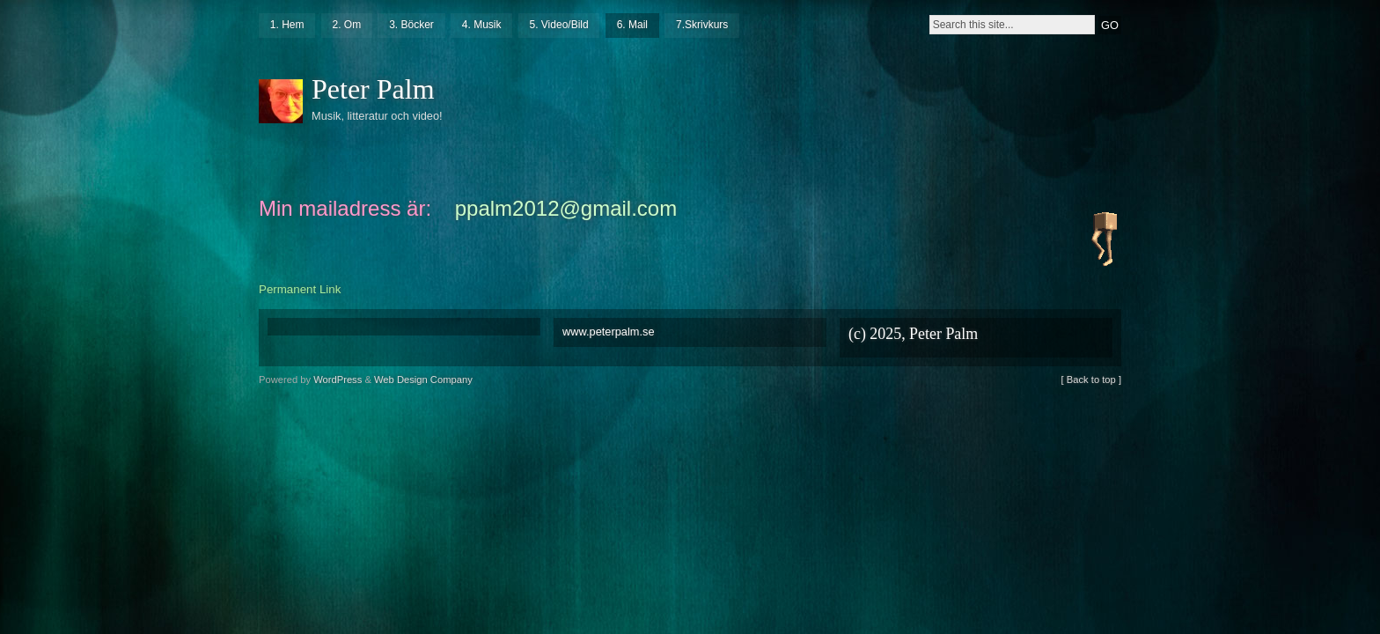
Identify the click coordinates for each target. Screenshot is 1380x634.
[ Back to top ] (1091, 379)
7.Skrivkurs (702, 24)
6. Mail (632, 24)
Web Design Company (423, 379)
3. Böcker (411, 24)
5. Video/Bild (558, 24)
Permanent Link (300, 289)
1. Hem (287, 24)
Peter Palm (373, 89)
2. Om (346, 24)
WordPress (337, 379)
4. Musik (482, 24)
